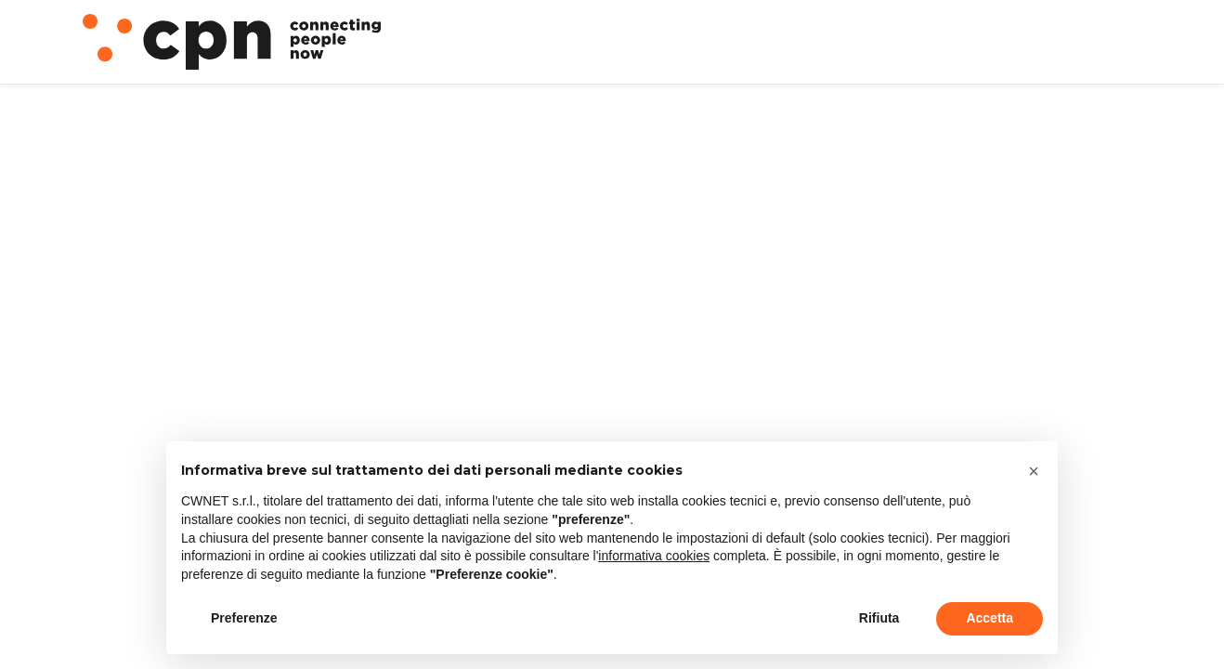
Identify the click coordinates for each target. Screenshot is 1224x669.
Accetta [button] (989, 617)
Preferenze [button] (244, 617)
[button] (1033, 471)
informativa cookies (654, 555)
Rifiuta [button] (879, 617)
